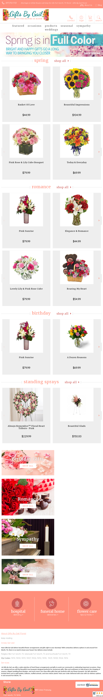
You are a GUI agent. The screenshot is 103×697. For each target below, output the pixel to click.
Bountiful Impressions (77, 104)
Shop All (60, 61)
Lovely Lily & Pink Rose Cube (26, 288)
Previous (3, 94)
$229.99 (26, 436)
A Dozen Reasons (77, 357)
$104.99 (76, 115)
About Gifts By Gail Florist (13, 564)
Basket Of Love (26, 104)
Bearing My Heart (77, 288)
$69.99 (77, 172)
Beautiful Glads (77, 426)
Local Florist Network (79, 693)
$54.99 (77, 299)
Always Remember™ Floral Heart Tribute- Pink (26, 427)
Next (99, 94)
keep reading (6, 569)
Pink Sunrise (26, 231)
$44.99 (26, 115)
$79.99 (26, 172)
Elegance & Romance (77, 231)
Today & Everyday (77, 162)
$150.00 (76, 436)
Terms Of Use (49, 693)
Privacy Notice (62, 693)
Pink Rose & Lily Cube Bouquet (26, 162)
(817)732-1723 (11, 3)
